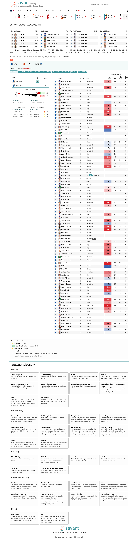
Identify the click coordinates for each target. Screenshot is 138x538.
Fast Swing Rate (46, 416)
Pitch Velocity (15, 457)
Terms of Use (56, 532)
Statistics (86, 11)
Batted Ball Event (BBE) (48, 384)
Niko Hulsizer (51, 40)
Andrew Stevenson (53, 34)
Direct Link (13, 68)
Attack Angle (105, 416)
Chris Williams (65, 130)
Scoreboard (39, 11)
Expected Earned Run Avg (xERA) (52, 468)
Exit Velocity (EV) (16, 374)
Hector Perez (112, 40)
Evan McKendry (112, 37)
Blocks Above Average (108, 494)
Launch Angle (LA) (47, 374)
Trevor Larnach (65, 145)
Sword (17, 351)
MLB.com (83, 532)
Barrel (18, 346)
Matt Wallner (65, 84)
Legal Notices (75, 532)
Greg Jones (50, 37)
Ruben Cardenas (66, 97)
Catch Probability (76, 494)
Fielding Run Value (47, 494)
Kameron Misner (66, 118)
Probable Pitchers (51, 11)
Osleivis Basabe (23, 47)
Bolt (42, 514)
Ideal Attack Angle (17, 427)
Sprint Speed (15, 514)
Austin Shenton (52, 44)
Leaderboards (96, 11)
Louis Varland (112, 34)
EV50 (12, 397)
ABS (77, 11)
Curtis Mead (21, 44)
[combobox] (108, 4)
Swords (43, 440)
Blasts (13, 440)
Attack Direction (46, 427)
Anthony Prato (65, 124)
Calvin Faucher (112, 47)
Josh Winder (111, 44)
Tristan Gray (21, 34)
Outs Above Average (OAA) (20, 494)
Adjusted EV (45, 397)
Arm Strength (45, 483)
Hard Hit (17, 343)
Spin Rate (104, 457)
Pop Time (14, 483)
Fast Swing (18, 348)
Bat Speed (14, 416)
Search (62, 11)
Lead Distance (75, 483)
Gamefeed (30, 11)
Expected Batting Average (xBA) (81, 384)
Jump (102, 483)
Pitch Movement (46, 457)
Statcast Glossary (23, 364)
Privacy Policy (65, 532)
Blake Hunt (64, 103)
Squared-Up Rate (106, 427)
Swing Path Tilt (76, 427)
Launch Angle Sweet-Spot (19, 384)
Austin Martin (65, 87)
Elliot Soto (64, 121)
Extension (14, 468)
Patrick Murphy (82, 34)
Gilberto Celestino (66, 81)
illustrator (21, 11)
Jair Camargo (65, 127)
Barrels (73, 374)
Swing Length (75, 416)
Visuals (70, 11)
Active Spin (74, 457)
